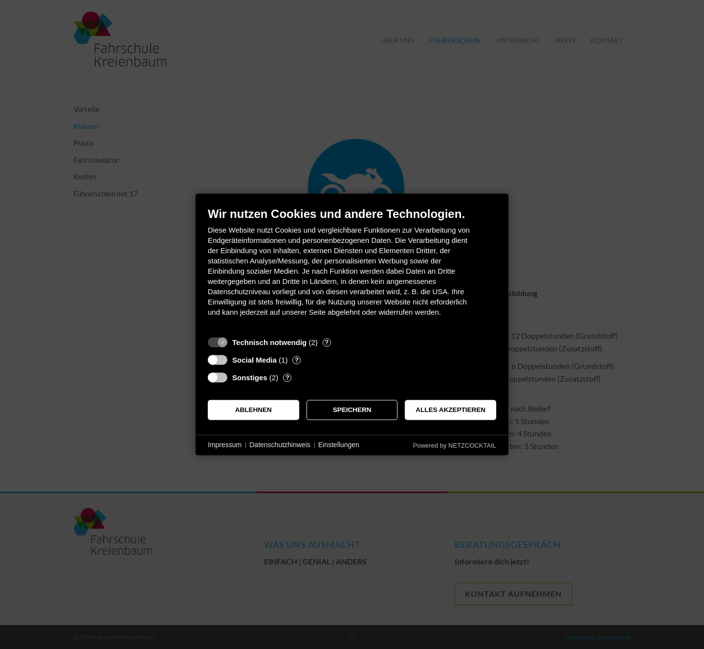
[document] (352, 269)
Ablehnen (253, 409)
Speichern (352, 409)
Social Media (254, 360)
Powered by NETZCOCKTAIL (454, 445)
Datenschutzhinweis (279, 445)
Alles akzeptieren (450, 409)
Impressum (225, 445)
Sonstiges (249, 377)
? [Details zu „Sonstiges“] (287, 377)
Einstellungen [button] (338, 445)
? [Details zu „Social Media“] (297, 360)
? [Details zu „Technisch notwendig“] (327, 342)
